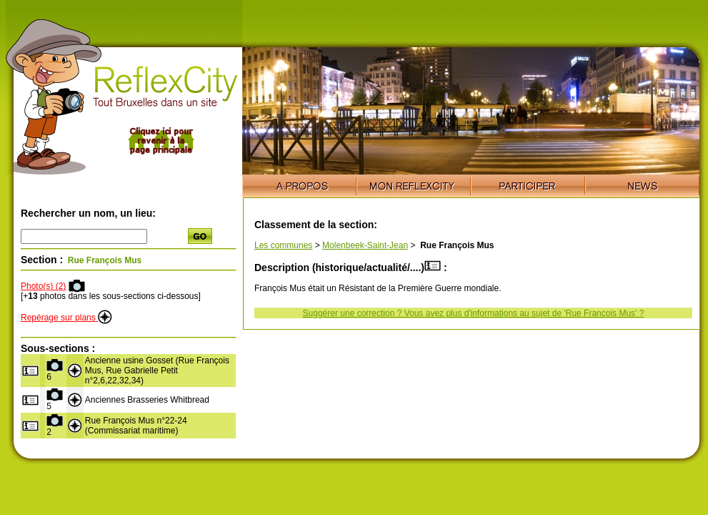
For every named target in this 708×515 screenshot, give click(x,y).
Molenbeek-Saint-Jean (365, 245)
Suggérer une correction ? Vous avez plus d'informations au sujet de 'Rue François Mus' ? (473, 313)
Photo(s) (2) (43, 286)
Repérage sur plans (66, 318)
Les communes (283, 245)
